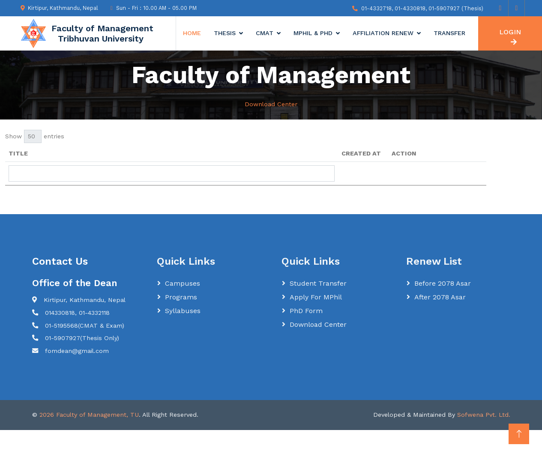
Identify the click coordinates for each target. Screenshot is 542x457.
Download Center (318, 324)
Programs (181, 297)
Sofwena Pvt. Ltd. (483, 414)
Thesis (225, 33)
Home (192, 33)
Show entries (34, 136)
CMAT (264, 33)
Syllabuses (183, 311)
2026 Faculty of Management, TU (89, 414)
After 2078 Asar (440, 297)
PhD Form (306, 311)
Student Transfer (318, 283)
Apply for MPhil (316, 297)
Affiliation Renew (383, 33)
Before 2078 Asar (442, 283)
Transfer (449, 33)
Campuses (182, 283)
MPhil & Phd (312, 33)
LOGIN (510, 36)
